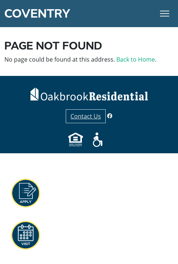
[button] (25, 193)
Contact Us (85, 116)
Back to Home (135, 59)
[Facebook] (109, 115)
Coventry (37, 13)
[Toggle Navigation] (165, 13)
